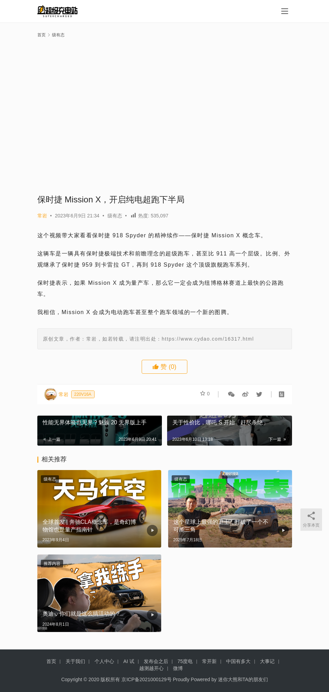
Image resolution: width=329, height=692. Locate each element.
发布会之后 (156, 661)
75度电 (185, 661)
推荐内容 (52, 563)
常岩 (42, 215)
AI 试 (129, 661)
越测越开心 (151, 668)
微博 (178, 668)
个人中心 (104, 661)
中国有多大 (238, 661)
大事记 (267, 661)
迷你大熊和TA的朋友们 (243, 679)
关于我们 (75, 661)
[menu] (284, 11)
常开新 (209, 661)
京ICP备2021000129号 (146, 679)
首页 (41, 34)
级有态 (114, 215)
